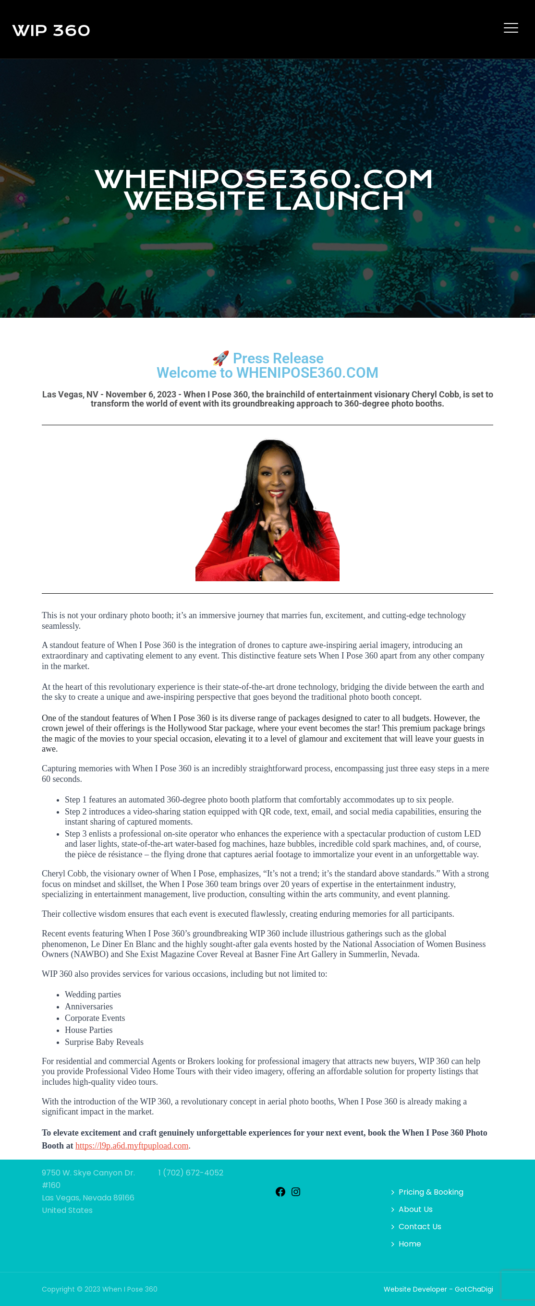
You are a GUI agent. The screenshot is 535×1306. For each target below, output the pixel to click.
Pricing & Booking (431, 1192)
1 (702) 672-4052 (190, 1172)
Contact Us (420, 1226)
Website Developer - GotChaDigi (438, 1289)
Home (410, 1243)
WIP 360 (51, 31)
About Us (416, 1209)
